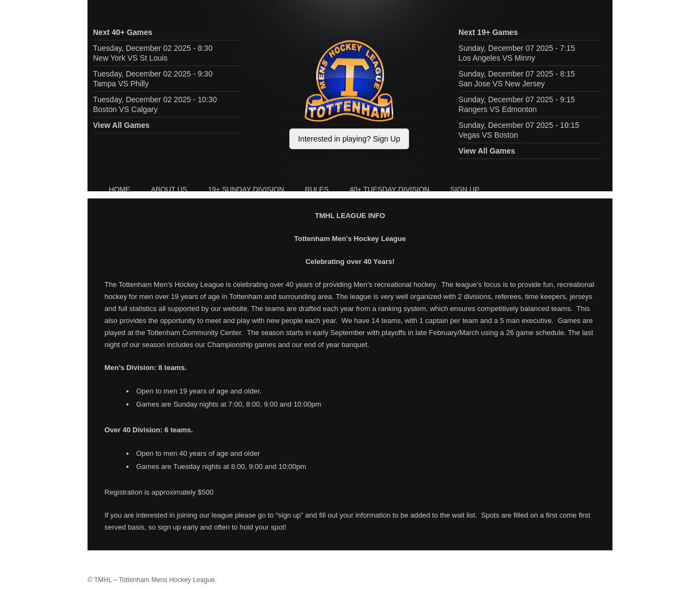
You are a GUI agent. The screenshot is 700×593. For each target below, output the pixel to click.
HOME (119, 189)
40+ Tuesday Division (389, 189)
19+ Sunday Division (246, 189)
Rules (317, 189)
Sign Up (464, 189)
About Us (169, 189)
